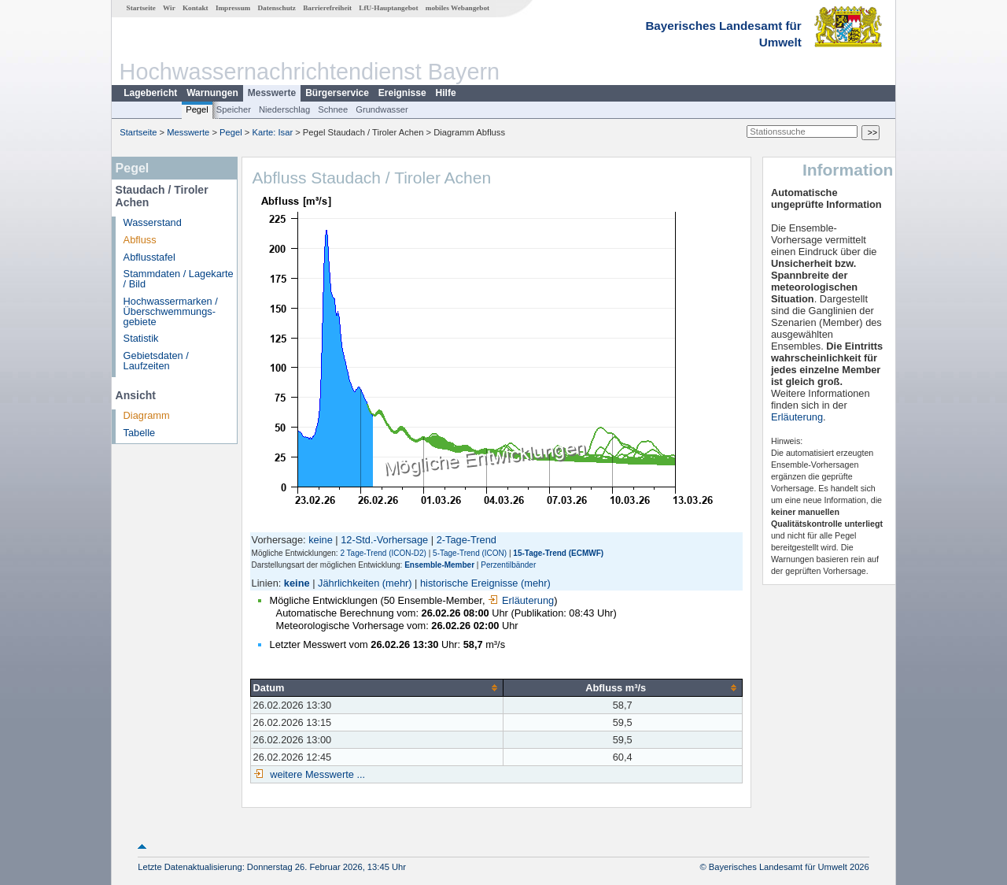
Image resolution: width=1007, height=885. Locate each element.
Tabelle (140, 433)
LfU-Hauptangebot (388, 8)
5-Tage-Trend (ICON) (470, 553)
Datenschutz (276, 8)
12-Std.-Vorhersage (384, 540)
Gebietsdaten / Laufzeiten (156, 361)
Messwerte (272, 92)
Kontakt (195, 8)
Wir (169, 8)
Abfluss (140, 240)
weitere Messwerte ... (316, 774)
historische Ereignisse (469, 583)
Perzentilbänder (508, 565)
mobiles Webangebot (457, 8)
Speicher (233, 109)
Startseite (141, 8)
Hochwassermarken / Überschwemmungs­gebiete (171, 311)
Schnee (333, 109)
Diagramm (147, 415)
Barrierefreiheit (327, 8)
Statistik (141, 338)
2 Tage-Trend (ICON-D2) (383, 553)
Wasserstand (153, 222)
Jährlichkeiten (348, 583)
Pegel (197, 109)
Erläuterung (521, 600)
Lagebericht (150, 92)
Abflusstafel (149, 257)
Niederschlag (284, 109)
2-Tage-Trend (466, 540)
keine (320, 540)
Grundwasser (382, 109)
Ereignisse (402, 92)
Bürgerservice (337, 92)
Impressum (233, 8)
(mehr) (397, 583)
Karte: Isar (273, 132)
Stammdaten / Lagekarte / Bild (179, 279)
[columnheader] (376, 687)
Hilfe (446, 92)
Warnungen (212, 92)
